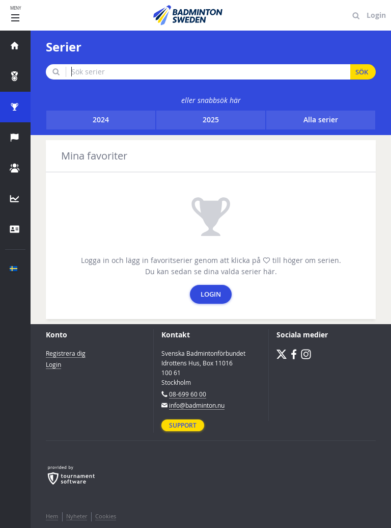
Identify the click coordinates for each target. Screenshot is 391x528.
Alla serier (320, 119)
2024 (101, 119)
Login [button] (211, 294)
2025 (211, 119)
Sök (361, 72)
